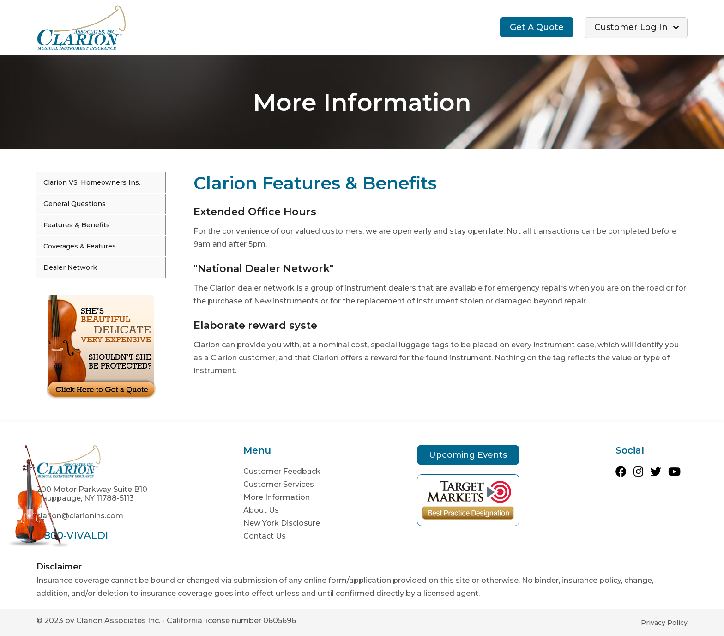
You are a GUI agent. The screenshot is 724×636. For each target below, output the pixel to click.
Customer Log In (631, 27)
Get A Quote (537, 27)
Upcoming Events (468, 455)
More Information (276, 497)
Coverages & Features (79, 246)
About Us (261, 510)
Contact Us (264, 536)
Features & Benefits (76, 225)
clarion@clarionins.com (79, 515)
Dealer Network (70, 267)
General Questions (74, 204)
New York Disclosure (281, 523)
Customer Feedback (281, 471)
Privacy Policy (664, 622)
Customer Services (278, 484)
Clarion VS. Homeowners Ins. (91, 182)
